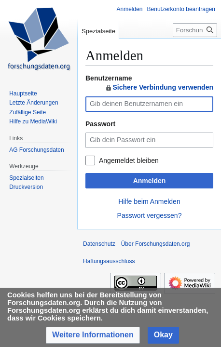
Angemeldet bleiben (129, 160)
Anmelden (149, 181)
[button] (93, 335)
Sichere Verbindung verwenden (159, 87)
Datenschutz (99, 243)
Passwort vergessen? (149, 215)
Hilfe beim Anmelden (149, 201)
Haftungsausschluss (109, 261)
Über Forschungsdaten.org (155, 243)
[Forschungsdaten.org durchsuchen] (195, 30)
